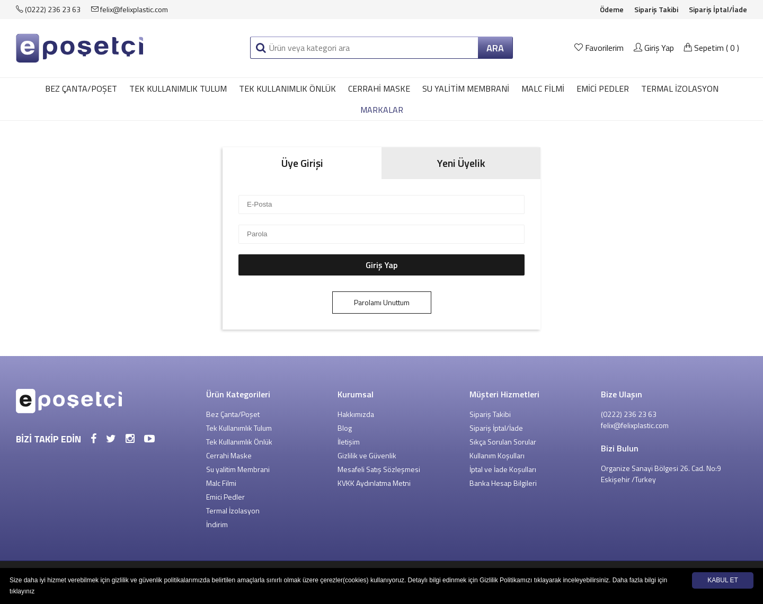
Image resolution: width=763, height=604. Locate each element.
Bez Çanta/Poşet (81, 88)
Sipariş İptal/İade (718, 9)
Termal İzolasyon (679, 88)
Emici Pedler (602, 88)
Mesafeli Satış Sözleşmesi (379, 469)
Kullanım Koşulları (497, 455)
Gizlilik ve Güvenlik (367, 455)
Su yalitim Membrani (465, 88)
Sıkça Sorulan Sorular (502, 441)
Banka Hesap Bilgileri (503, 482)
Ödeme (612, 9)
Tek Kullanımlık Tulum (178, 88)
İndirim (217, 524)
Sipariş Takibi (656, 9)
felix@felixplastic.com (129, 9)
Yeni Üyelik (461, 163)
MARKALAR (381, 109)
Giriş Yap (654, 47)
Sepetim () (711, 47)
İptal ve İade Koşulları (502, 469)
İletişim (349, 441)
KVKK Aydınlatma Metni (374, 482)
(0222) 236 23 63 (48, 9)
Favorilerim (600, 47)
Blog (345, 427)
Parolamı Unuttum (382, 302)
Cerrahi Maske (379, 88)
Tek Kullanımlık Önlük (287, 88)
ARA (495, 48)
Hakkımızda (356, 414)
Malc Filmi (542, 88)
